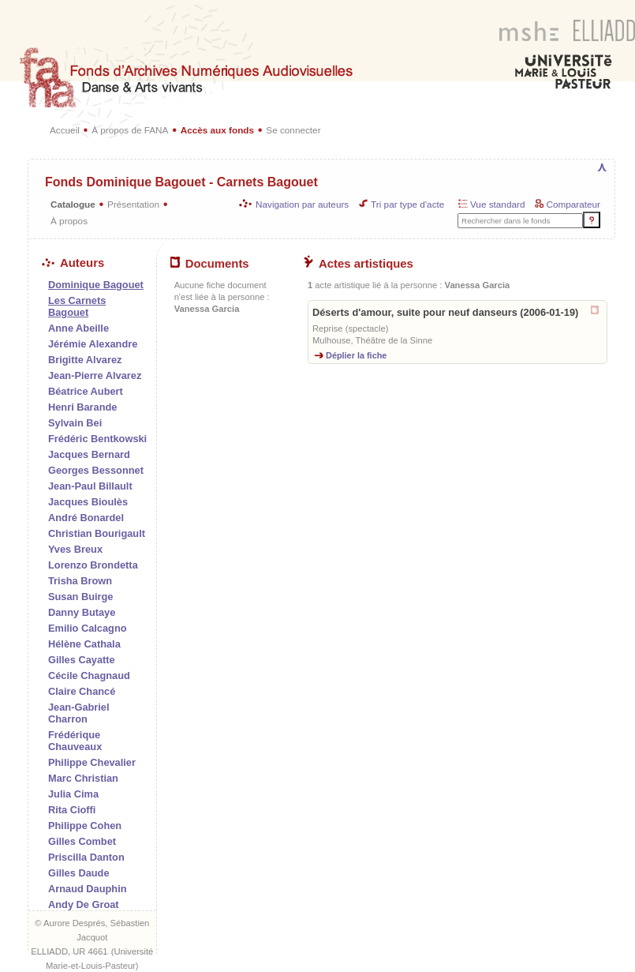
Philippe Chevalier (92, 762)
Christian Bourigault (96, 533)
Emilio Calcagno (87, 628)
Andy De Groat (83, 904)
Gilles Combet (82, 841)
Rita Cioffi (71, 810)
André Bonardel (86, 518)
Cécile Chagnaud (89, 675)
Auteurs (73, 263)
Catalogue (72, 204)
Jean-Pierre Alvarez (94, 375)
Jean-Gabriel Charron (79, 713)
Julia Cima (73, 794)
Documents (209, 263)
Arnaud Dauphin (87, 889)
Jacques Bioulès (88, 502)
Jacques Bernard (89, 454)
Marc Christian (83, 778)
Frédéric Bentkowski (97, 439)
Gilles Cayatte (81, 660)
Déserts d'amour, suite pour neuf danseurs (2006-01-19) (445, 312)
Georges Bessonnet (96, 470)
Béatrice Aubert (85, 391)
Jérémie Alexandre (92, 344)
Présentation (133, 204)
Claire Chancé (81, 691)
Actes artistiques (358, 263)
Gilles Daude (79, 873)
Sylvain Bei (75, 423)
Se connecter (293, 130)
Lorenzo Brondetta (93, 565)
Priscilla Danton (86, 857)
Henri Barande (82, 407)
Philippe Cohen (84, 825)
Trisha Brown (80, 581)
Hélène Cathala (84, 644)
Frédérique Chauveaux (75, 740)
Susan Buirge (81, 596)
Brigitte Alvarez (84, 360)
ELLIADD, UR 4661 (69, 951)
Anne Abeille (78, 328)
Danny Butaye (81, 612)
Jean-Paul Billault (90, 486)
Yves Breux (75, 549)
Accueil (65, 130)
